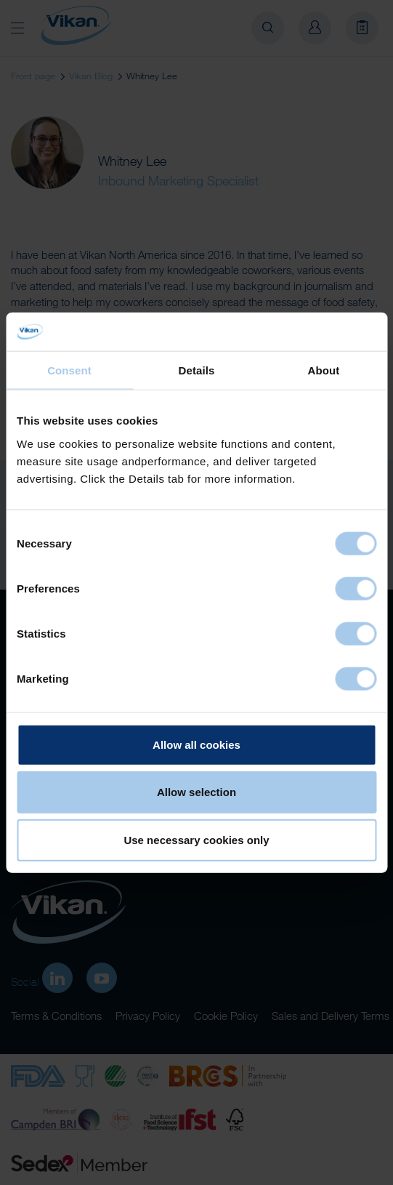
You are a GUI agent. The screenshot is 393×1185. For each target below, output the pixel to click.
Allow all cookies (196, 744)
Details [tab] (197, 369)
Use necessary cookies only (196, 839)
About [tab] (324, 369)
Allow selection (196, 792)
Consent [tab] (69, 369)
